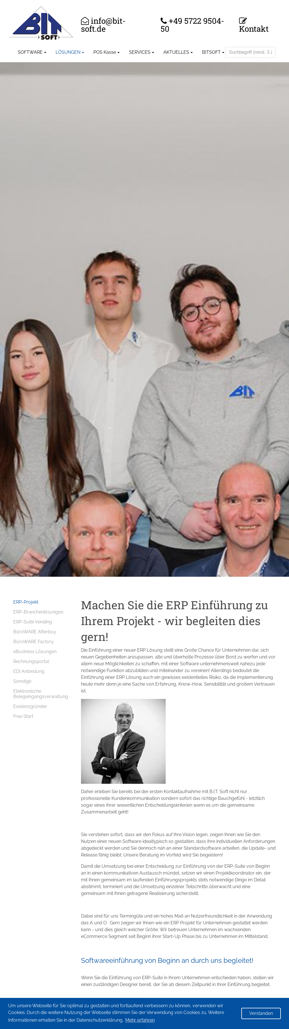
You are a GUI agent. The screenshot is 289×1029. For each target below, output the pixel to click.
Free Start (23, 716)
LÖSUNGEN (68, 52)
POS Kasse (104, 52)
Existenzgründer (30, 706)
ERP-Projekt (25, 602)
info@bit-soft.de (103, 25)
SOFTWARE (30, 52)
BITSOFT (211, 52)
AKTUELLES (176, 52)
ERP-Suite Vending (32, 622)
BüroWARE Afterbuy (34, 631)
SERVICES (139, 52)
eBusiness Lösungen (34, 651)
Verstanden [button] (261, 1013)
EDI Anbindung (28, 671)
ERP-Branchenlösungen (38, 612)
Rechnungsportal (31, 661)
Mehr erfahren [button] (140, 1020)
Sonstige (22, 681)
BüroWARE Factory (33, 641)
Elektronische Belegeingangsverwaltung (40, 693)
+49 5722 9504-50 (192, 25)
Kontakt (254, 28)
